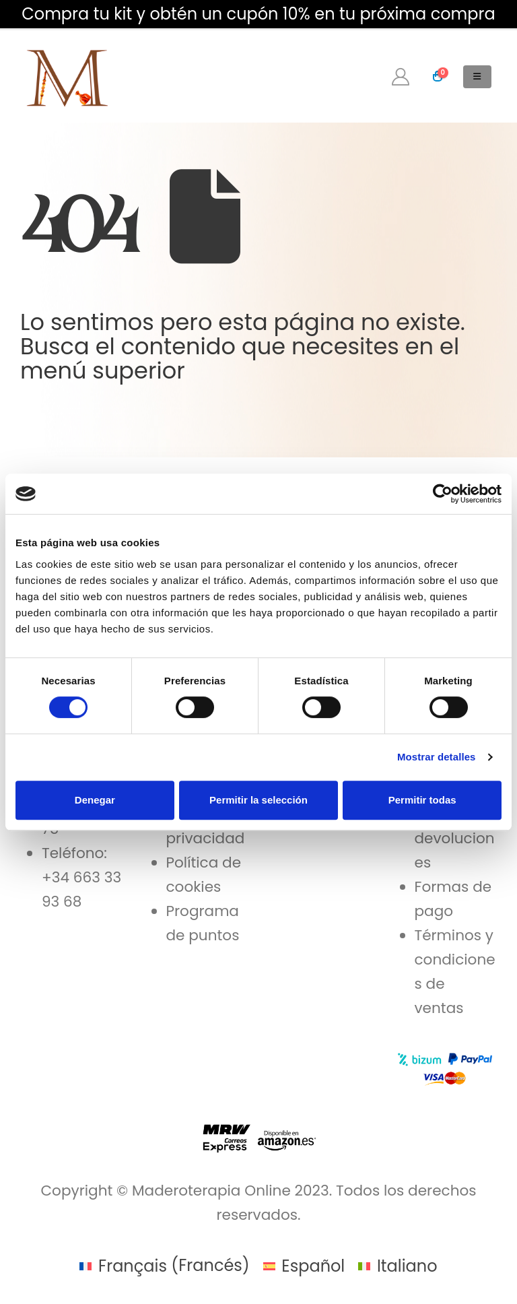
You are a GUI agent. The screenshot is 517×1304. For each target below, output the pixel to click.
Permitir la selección (258, 800)
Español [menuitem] (313, 1266)
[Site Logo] (65, 76)
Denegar (95, 800)
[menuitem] (164, 1265)
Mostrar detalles (436, 756)
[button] (477, 76)
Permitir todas (422, 800)
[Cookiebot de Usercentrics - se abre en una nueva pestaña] (443, 494)
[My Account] (400, 77)
